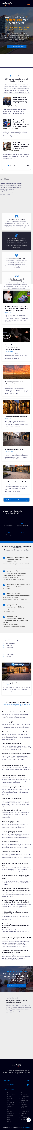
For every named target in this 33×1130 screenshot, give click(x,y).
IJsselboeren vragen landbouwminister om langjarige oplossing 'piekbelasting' (20, 100)
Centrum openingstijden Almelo (12, 743)
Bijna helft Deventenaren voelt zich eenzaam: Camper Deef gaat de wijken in (21, 145)
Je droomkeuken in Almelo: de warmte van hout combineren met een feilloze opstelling (16, 889)
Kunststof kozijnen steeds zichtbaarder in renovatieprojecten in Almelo (15, 951)
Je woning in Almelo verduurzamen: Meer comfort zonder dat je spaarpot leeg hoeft (15, 901)
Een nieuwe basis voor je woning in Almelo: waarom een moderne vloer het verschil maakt (15, 876)
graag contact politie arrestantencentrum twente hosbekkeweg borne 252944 (15, 573)
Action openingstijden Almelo (11, 852)
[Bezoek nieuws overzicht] (16, 166)
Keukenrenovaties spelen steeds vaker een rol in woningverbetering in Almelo (16, 938)
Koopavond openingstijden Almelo (16, 416)
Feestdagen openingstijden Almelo (13, 787)
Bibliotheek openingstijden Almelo (15, 482)
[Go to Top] (28, 1119)
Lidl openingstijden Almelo (10, 842)
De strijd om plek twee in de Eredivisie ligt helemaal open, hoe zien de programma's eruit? (21, 123)
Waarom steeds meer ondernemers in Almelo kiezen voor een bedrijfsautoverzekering (16, 347)
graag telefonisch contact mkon (18, 584)
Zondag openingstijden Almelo (14, 449)
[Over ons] (16, 46)
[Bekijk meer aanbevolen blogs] (16, 500)
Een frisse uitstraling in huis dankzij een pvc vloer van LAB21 (15, 913)
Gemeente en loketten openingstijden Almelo (16, 753)
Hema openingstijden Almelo (11, 822)
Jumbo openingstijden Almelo (11, 810)
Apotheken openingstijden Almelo (12, 765)
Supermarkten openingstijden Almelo (14, 775)
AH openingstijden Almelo (11, 683)
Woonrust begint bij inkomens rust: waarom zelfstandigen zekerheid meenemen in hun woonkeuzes (15, 925)
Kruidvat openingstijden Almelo (12, 832)
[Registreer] (16, 985)
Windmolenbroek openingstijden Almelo (15, 732)
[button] (28, 4)
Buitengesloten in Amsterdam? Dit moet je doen (15, 864)
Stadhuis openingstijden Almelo (12, 798)
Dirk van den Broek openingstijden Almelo (15, 712)
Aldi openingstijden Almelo (10, 722)
